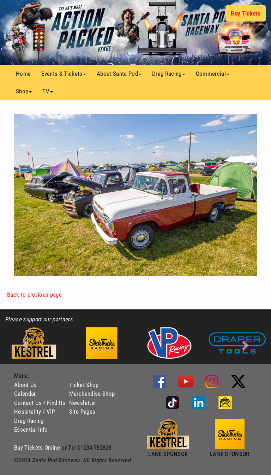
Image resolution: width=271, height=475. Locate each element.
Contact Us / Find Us (40, 403)
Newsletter (82, 403)
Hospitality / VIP (34, 411)
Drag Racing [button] (168, 73)
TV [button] (47, 91)
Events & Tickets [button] (63, 73)
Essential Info (31, 429)
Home (26, 73)
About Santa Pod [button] (119, 73)
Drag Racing (29, 421)
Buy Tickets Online (37, 447)
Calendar (25, 393)
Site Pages (82, 411)
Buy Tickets (245, 13)
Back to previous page (34, 294)
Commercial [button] (212, 73)
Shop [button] (24, 91)
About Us (25, 385)
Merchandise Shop (92, 393)
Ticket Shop (84, 385)
